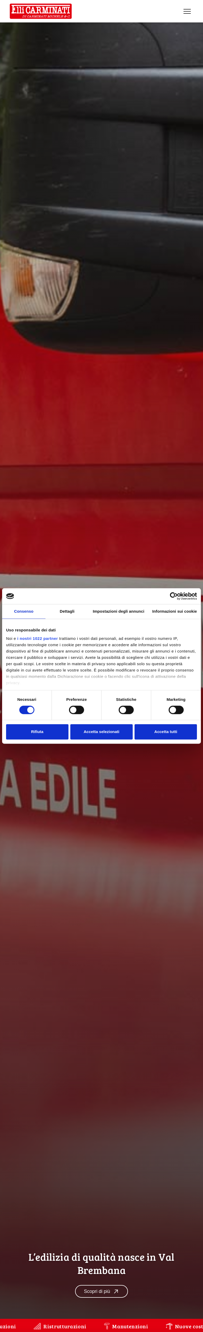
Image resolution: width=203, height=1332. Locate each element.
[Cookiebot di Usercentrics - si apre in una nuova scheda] (174, 596)
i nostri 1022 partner (37, 638)
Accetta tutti (165, 732)
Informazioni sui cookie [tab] (174, 611)
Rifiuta (37, 732)
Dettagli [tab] (67, 611)
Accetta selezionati (101, 732)
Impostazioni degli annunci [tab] (118, 611)
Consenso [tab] (23, 611)
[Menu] (187, 11)
